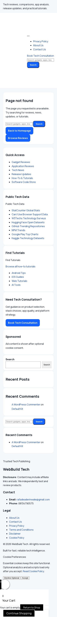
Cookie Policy (16, 537)
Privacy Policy (40, 41)
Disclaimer (15, 533)
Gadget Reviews (21, 162)
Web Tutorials (19, 281)
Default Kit (17, 409)
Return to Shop (31, 607)
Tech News (18, 170)
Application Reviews (23, 166)
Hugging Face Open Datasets (28, 222)
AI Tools (16, 285)
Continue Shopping (18, 613)
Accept (25, 578)
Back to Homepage (19, 130)
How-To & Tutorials (22, 178)
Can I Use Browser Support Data (30, 214)
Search (33, 65)
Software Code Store (24, 182)
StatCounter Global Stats (26, 210)
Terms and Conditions (21, 529)
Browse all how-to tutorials (20, 266)
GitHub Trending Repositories (28, 226)
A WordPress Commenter (26, 404)
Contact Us (39, 49)
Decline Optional (11, 578)
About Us (38, 45)
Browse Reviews (18, 138)
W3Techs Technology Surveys (29, 218)
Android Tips (19, 273)
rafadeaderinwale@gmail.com (33, 499)
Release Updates (21, 174)
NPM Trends (18, 230)
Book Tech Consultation (40, 55)
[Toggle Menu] (28, 35)
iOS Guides (18, 277)
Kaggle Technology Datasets (28, 238)
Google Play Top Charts (25, 234)
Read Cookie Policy (33, 571)
